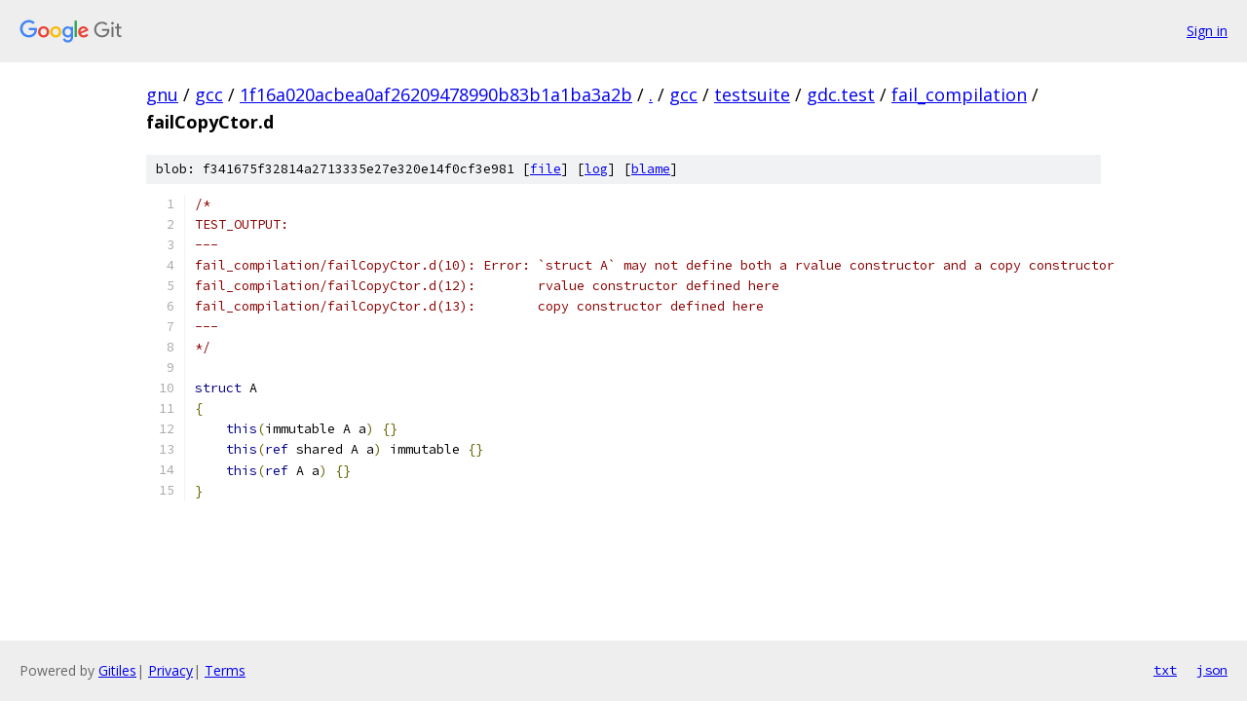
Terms (225, 670)
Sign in (1207, 30)
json (1212, 670)
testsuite (752, 94)
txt (1165, 670)
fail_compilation (959, 94)
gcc (209, 94)
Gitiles (117, 670)
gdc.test (841, 94)
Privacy (170, 670)
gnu (162, 94)
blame (650, 169)
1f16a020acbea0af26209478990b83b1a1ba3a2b (436, 94)
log (596, 169)
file (545, 169)
